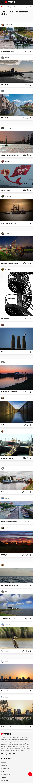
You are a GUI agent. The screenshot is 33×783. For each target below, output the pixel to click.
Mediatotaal (4, 780)
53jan (4, 468)
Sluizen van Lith (6, 727)
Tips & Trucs (4, 777)
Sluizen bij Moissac (7, 51)
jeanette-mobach (7, 362)
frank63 (5, 233)
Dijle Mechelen (6, 118)
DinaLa (4, 591)
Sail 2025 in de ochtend (8, 223)
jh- (3, 431)
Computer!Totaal (6, 774)
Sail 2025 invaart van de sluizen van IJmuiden (10, 155)
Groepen (16, 7)
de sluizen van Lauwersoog (10, 585)
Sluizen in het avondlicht (9, 391)
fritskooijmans (6, 24)
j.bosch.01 (5, 624)
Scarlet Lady (5, 190)
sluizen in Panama (7, 458)
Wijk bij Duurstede (7, 555)
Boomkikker (6, 269)
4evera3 (5, 661)
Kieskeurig (4, 765)
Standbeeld (5, 352)
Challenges (24, 7)
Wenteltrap (5, 318)
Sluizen (3, 492)
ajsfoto (4, 528)
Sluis (2, 425)
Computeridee (5, 768)
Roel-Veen (5, 565)
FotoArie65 (6, 128)
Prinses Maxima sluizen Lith (10, 691)
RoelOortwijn (6, 161)
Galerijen (9, 7)
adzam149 (5, 91)
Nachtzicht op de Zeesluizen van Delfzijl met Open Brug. (10, 263)
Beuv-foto (5, 398)
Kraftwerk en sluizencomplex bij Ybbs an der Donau (10, 521)
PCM (2, 771)
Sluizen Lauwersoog (8, 618)
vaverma (5, 57)
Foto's (3, 7)
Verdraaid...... (5, 651)
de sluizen (4, 84)
